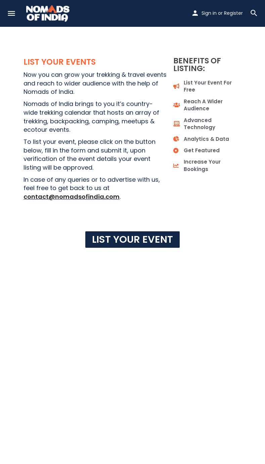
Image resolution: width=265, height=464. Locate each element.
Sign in (209, 13)
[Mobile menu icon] (11, 13)
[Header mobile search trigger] (254, 13)
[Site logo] (48, 13)
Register (233, 13)
